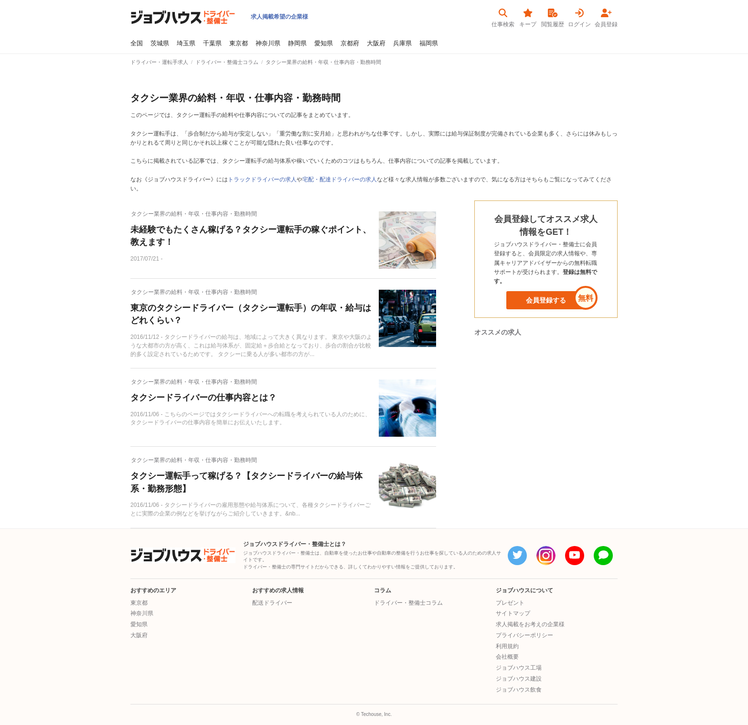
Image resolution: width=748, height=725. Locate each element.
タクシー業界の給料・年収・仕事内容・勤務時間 (194, 213)
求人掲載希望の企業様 (279, 16)
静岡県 (297, 43)
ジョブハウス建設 (519, 678)
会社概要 (507, 656)
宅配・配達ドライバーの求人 (339, 179)
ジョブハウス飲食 (519, 689)
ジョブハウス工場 (519, 667)
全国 (136, 43)
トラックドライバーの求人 (262, 179)
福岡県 (428, 43)
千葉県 (212, 43)
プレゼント (510, 602)
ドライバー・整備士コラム (408, 602)
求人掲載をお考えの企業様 (530, 624)
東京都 (238, 43)
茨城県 (159, 43)
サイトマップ (513, 613)
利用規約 (507, 646)
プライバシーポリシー (524, 635)
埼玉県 (186, 43)
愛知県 (323, 43)
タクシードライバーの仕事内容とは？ (203, 397)
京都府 (350, 43)
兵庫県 (402, 43)
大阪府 (376, 43)
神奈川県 (268, 43)
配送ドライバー (272, 602)
